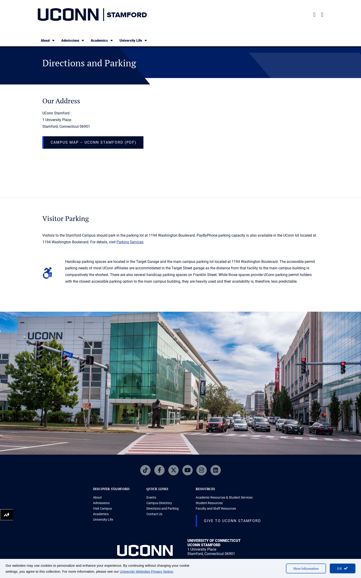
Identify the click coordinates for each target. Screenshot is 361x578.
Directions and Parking (162, 508)
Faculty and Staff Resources (216, 508)
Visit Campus (102, 508)
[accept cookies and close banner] (342, 568)
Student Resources (209, 503)
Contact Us (154, 514)
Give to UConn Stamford (232, 521)
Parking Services (129, 242)
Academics (102, 40)
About (48, 40)
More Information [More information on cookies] (306, 568)
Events (151, 497)
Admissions (73, 40)
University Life (133, 40)
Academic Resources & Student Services (224, 497)
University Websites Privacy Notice (146, 571)
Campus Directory (159, 503)
